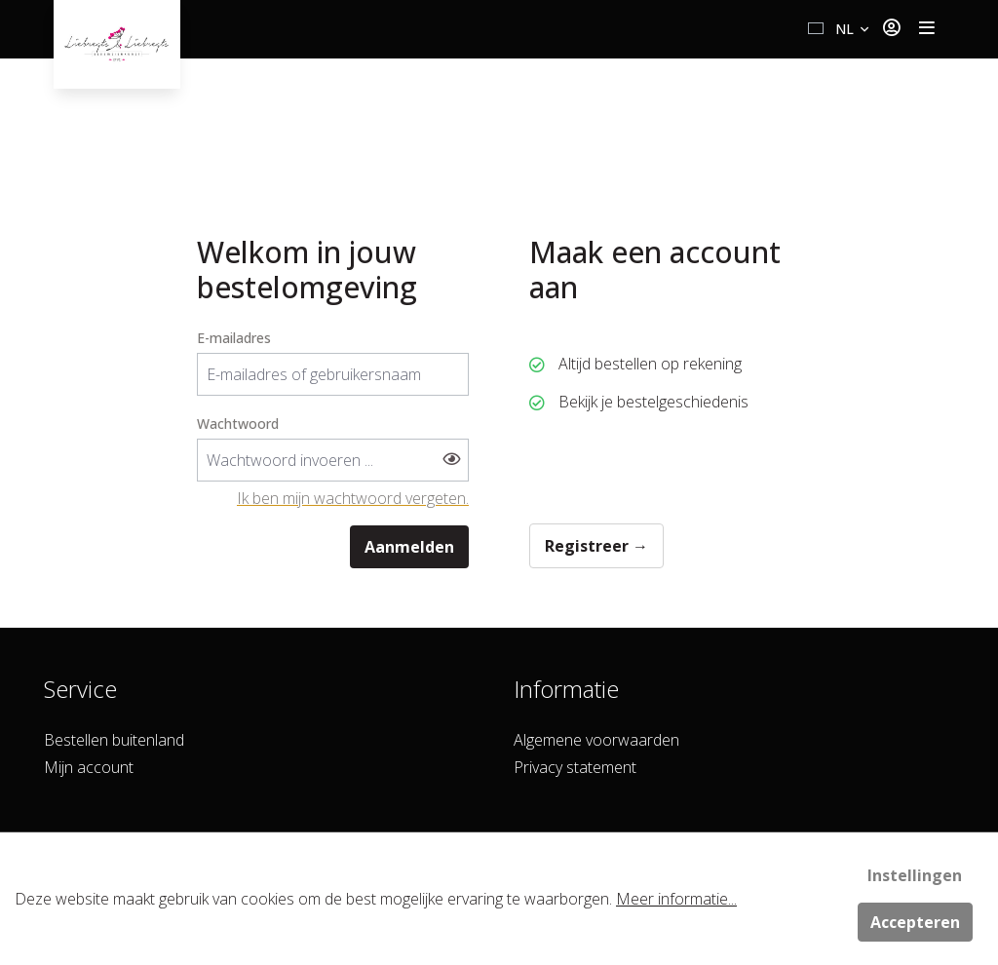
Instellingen (914, 875)
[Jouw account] (891, 29)
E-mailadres (234, 337)
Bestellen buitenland (114, 740)
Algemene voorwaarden (596, 740)
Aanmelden (409, 547)
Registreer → (596, 546)
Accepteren (915, 922)
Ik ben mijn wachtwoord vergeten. (353, 498)
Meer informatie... (676, 898)
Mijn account (89, 767)
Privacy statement (575, 767)
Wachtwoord (238, 423)
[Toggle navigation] (926, 29)
